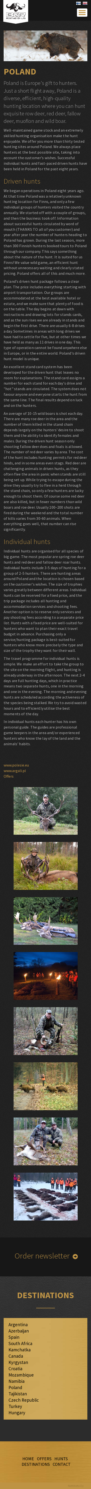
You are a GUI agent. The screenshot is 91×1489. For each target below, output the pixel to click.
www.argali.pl (15, 770)
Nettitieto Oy (76, 1486)
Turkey (15, 1406)
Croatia (15, 1368)
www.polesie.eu (16, 765)
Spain (13, 1337)
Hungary (16, 1412)
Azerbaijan (18, 1331)
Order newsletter (42, 1256)
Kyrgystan (18, 1362)
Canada (15, 1356)
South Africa (20, 1343)
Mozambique (21, 1375)
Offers (9, 776)
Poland (15, 1387)
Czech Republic (23, 1400)
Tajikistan (17, 1394)
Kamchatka (19, 1350)
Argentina (18, 1324)
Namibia (16, 1381)
